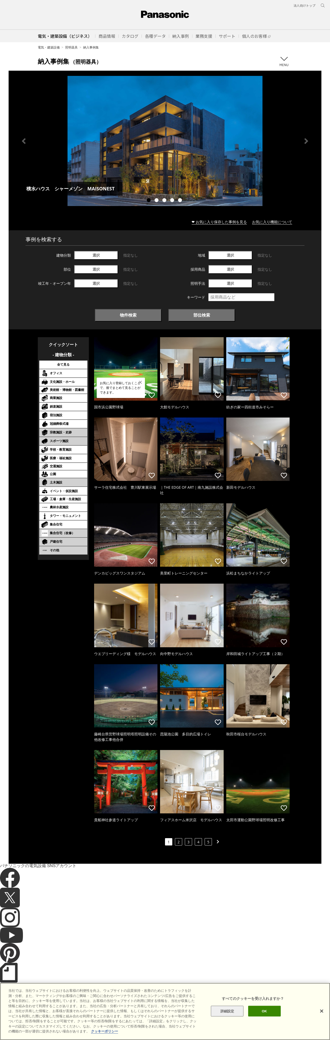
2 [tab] (157, 200)
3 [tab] (165, 200)
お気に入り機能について (272, 221)
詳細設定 (227, 1015)
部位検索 (201, 315)
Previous (24, 141)
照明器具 (71, 47)
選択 (96, 255)
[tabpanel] (165, 141)
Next (306, 141)
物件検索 (128, 315)
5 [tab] (180, 200)
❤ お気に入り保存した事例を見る (219, 221)
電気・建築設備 (49, 47)
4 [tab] (172, 200)
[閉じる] (321, 1015)
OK (264, 1015)
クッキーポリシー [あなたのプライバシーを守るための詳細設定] (104, 1035)
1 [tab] (149, 200)
